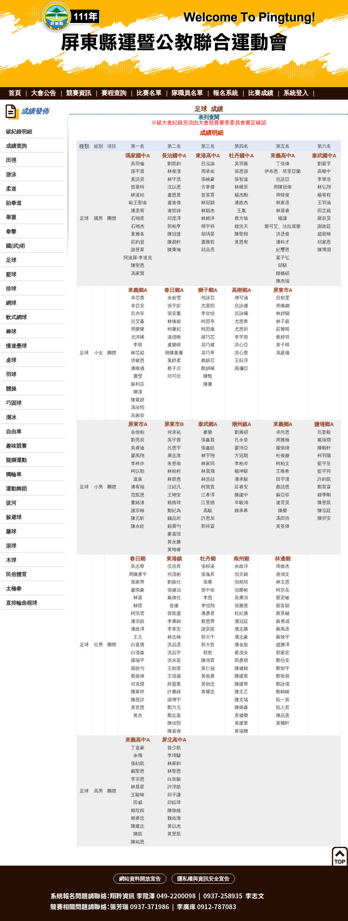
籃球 (11, 274)
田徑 (11, 160)
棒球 (11, 331)
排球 (11, 289)
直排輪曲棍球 (21, 603)
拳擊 (11, 231)
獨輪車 (14, 474)
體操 (11, 389)
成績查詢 (16, 146)
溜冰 (11, 417)
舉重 (11, 217)
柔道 (11, 189)
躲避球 (14, 517)
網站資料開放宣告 (140, 879)
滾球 (11, 546)
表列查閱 (208, 117)
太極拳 (14, 588)
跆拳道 (14, 203)
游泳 (11, 174)
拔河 (11, 503)
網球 (11, 303)
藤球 (11, 531)
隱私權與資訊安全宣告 (203, 879)
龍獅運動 (16, 460)
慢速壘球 (16, 346)
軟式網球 (16, 317)
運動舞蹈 (16, 489)
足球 (11, 260)
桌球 (11, 360)
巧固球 (14, 403)
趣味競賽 (16, 446)
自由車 (14, 431)
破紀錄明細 (19, 131)
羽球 (11, 374)
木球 (11, 560)
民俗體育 (16, 574)
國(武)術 (15, 246)
